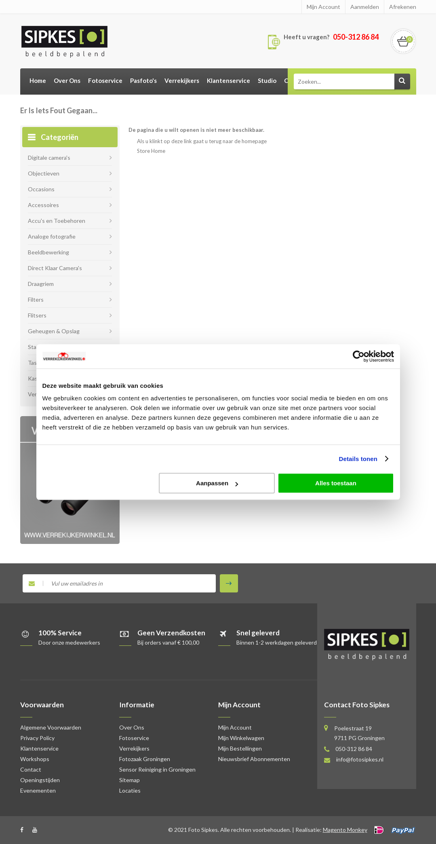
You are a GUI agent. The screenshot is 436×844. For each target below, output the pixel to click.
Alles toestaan (335, 483)
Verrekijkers (181, 80)
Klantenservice (228, 80)
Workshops (34, 758)
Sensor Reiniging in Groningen (157, 769)
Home (37, 80)
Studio (267, 80)
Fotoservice (105, 80)
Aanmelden (364, 6)
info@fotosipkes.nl (359, 759)
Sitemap (129, 779)
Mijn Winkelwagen (241, 737)
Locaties (130, 790)
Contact (30, 769)
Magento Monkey (345, 829)
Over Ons (67, 80)
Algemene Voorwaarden (50, 727)
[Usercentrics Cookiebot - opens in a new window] (358, 356)
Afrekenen (402, 6)
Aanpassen (217, 483)
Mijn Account (323, 6)
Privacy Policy (37, 737)
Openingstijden (40, 779)
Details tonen (358, 458)
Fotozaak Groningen (144, 758)
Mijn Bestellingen (240, 748)
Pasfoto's (143, 80)
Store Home (151, 151)
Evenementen (38, 790)
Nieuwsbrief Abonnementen (254, 758)
